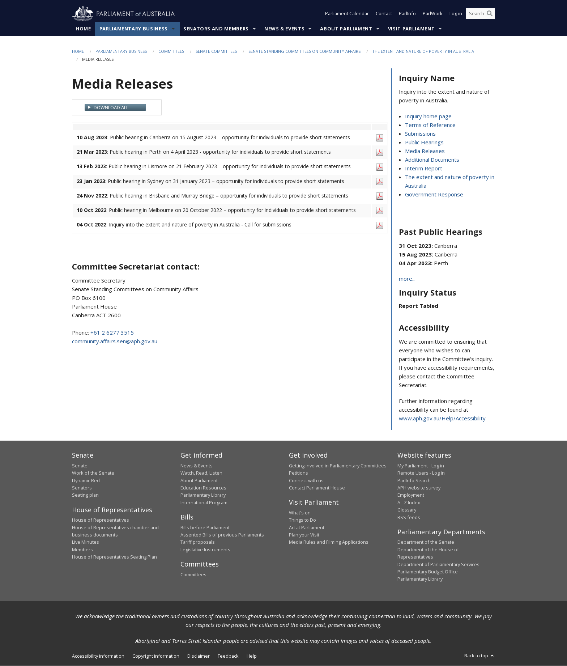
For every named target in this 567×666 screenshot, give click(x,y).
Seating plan (85, 495)
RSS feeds (408, 517)
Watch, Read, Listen (201, 473)
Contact (384, 13)
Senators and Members (216, 28)
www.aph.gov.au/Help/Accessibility (442, 418)
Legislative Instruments (205, 549)
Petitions (298, 473)
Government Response (434, 194)
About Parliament (346, 28)
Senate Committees (216, 51)
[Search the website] (480, 13)
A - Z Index (408, 502)
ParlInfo (407, 13)
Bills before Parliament (205, 527)
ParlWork (433, 13)
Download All (111, 107)
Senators (82, 487)
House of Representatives (100, 520)
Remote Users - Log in (421, 473)
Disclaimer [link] (198, 656)
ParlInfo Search (414, 480)
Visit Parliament (411, 28)
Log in (455, 13)
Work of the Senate (93, 473)
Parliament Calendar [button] (347, 13)
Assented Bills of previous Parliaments (222, 534)
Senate (80, 465)
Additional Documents (432, 160)
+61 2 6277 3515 (112, 332)
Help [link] (252, 656)
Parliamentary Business (133, 28)
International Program (203, 502)
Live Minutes (85, 542)
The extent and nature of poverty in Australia (423, 51)
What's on (300, 512)
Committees (171, 51)
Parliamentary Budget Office (427, 571)
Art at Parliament (306, 527)
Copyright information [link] (155, 656)
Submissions (420, 133)
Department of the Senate (425, 542)
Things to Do (302, 520)
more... (407, 279)
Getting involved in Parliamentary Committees (338, 465)
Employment (410, 495)
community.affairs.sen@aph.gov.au (114, 341)
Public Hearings (424, 142)
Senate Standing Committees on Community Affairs (304, 51)
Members (82, 549)
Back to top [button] (479, 655)
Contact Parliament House (317, 487)
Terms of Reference (430, 125)
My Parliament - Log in (420, 465)
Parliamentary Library (203, 495)
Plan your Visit (304, 534)
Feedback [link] (228, 656)
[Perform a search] (489, 13)
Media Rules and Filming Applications (328, 542)
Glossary (406, 510)
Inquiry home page (428, 116)
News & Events (284, 28)
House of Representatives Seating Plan (114, 557)
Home (83, 28)
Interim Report (423, 168)
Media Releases (425, 151)
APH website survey (418, 487)
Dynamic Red (86, 480)
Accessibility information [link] (98, 656)
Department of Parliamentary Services (438, 564)
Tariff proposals (197, 542)
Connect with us (306, 480)
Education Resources (203, 487)
